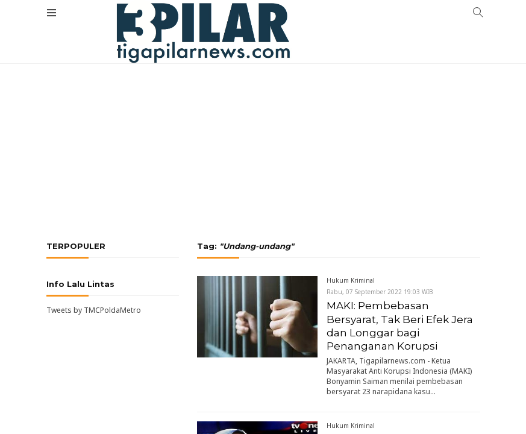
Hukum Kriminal (351, 280)
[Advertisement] (263, 105)
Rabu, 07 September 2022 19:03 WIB (380, 292)
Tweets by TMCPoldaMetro (93, 310)
